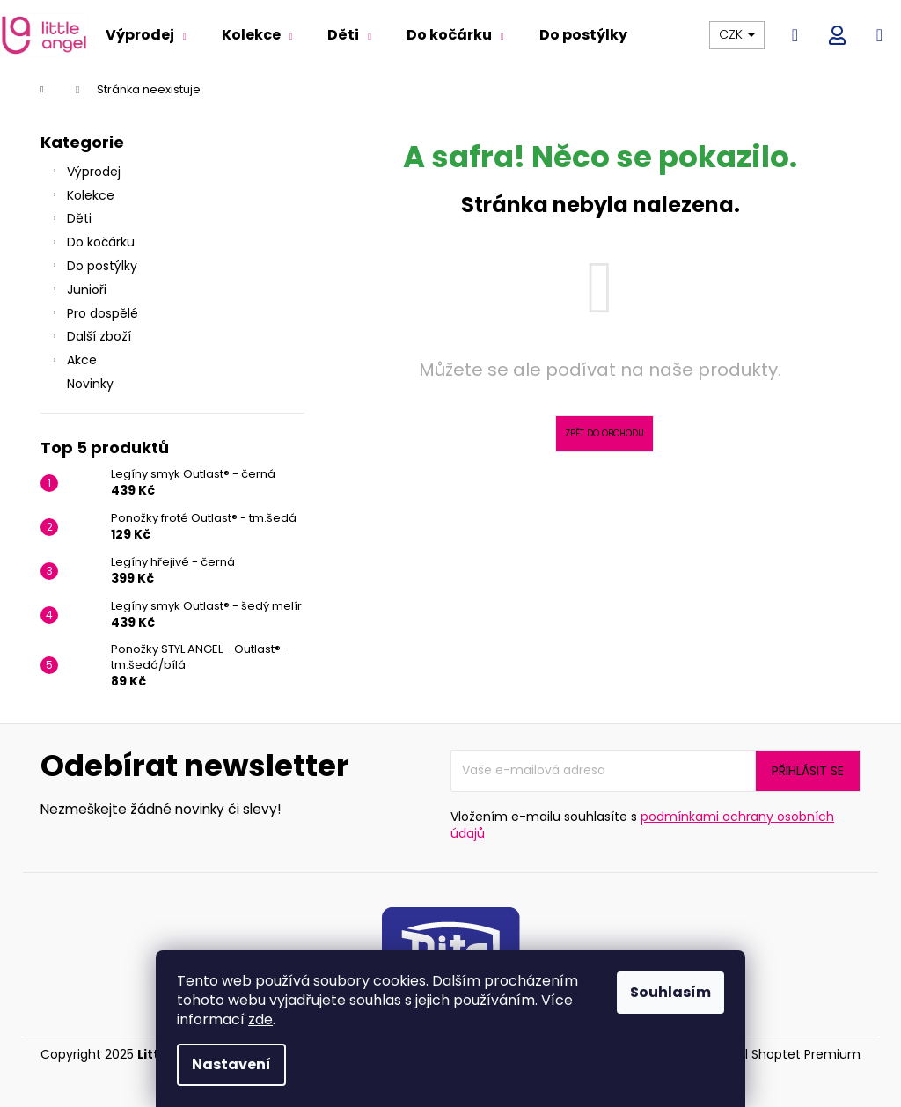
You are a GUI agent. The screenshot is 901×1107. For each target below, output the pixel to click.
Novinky (92, 383)
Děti (70, 220)
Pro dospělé (93, 315)
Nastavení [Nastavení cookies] (231, 1064)
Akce (73, 361)
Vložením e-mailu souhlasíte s (642, 825)
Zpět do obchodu (604, 433)
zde (260, 1019)
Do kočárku (92, 243)
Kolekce (81, 197)
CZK (737, 34)
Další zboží (90, 337)
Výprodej (85, 173)
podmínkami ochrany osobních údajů (642, 825)
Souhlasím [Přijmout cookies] (670, 992)
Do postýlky (93, 267)
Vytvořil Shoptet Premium (782, 1054)
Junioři (77, 291)
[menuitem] (146, 35)
